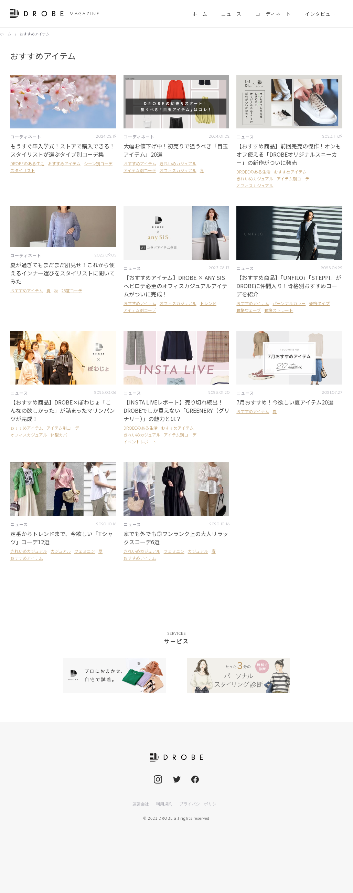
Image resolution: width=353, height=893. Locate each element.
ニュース (245, 136)
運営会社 (140, 804)
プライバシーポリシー (200, 804)
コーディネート (25, 136)
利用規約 (164, 804)
